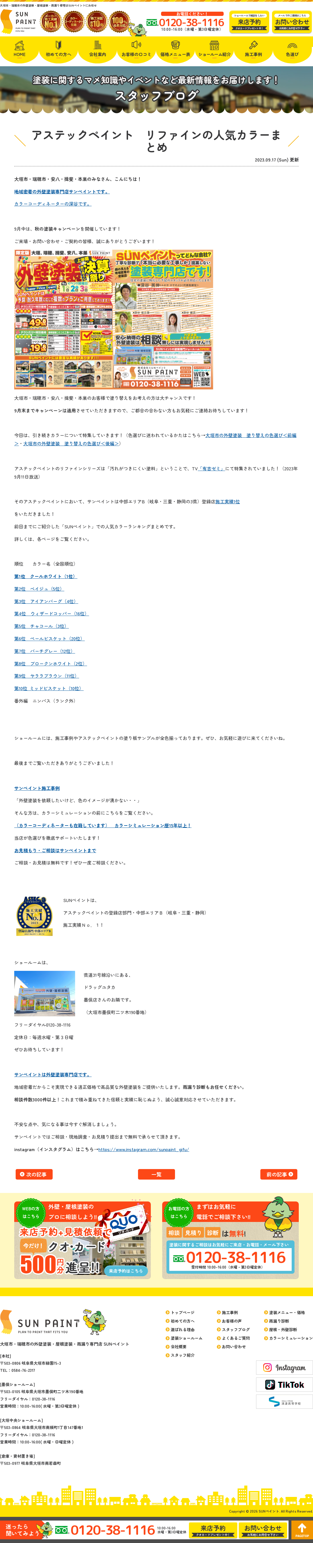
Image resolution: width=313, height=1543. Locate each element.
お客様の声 (232, 1321)
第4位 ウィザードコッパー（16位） (51, 613)
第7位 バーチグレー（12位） (44, 651)
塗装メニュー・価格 (287, 1312)
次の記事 (36, 1174)
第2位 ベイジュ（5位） (39, 588)
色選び (292, 54)
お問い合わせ (234, 1346)
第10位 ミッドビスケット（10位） (49, 688)
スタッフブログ (236, 1329)
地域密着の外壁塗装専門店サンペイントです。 (62, 191)
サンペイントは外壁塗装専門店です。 (53, 1074)
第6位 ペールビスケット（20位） (49, 638)
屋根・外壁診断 (283, 1329)
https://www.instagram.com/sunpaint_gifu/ (143, 1149)
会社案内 (97, 54)
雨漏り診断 (279, 1321)
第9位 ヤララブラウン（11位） (46, 675)
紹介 (214, 54)
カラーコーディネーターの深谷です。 (53, 203)
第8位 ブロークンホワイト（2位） (50, 663)
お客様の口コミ (136, 54)
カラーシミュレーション (291, 1338)
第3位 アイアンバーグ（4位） (46, 601)
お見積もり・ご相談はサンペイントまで (55, 850)
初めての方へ (58, 54)
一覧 (156, 1174)
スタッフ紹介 (183, 1355)
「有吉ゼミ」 (211, 468)
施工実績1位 (227, 501)
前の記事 (277, 1174)
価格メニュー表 (175, 54)
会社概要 (179, 1346)
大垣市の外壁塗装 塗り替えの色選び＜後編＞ (71, 443)
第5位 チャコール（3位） (41, 625)
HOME (20, 54)
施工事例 (253, 54)
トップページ (183, 1312)
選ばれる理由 (183, 1329)
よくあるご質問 (236, 1338)
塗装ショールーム (187, 1338)
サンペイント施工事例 (37, 788)
